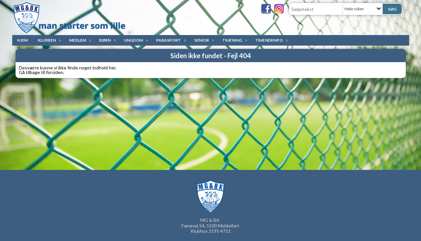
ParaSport (170, 40)
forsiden (54, 72)
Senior (203, 40)
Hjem (22, 40)
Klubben (48, 40)
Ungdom (135, 40)
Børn (106, 40)
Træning (233, 40)
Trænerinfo (270, 40)
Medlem (79, 40)
